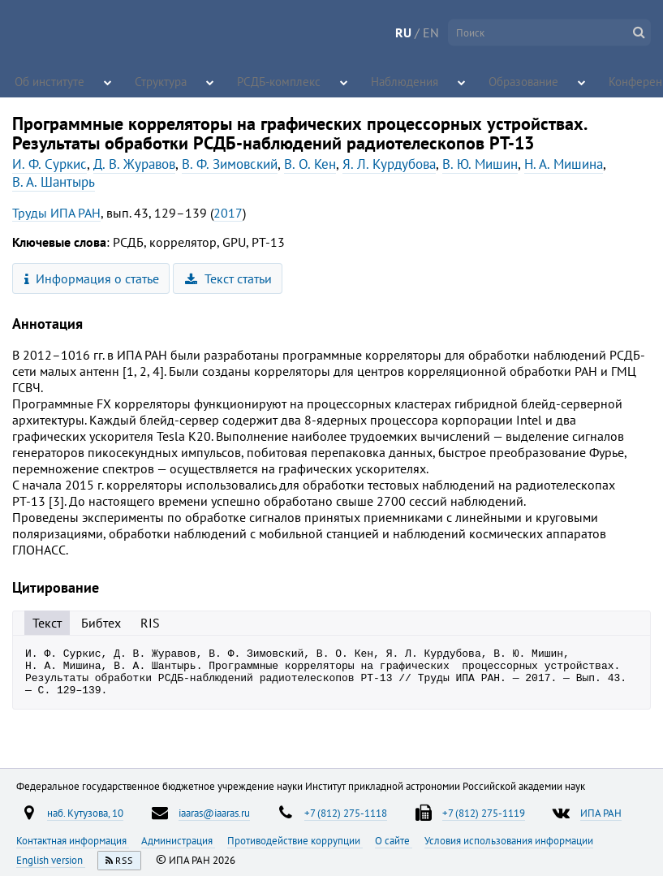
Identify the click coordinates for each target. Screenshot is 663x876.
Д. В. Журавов (134, 164)
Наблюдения (379, 81)
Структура (155, 81)
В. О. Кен (310, 164)
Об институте (45, 81)
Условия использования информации (508, 840)
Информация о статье (92, 278)
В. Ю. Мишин (480, 164)
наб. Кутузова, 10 (85, 812)
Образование (488, 81)
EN (431, 32)
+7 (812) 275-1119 (483, 812)
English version (50, 859)
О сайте (393, 840)
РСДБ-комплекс (267, 81)
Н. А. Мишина (563, 164)
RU (403, 32)
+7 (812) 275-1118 (345, 812)
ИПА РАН (601, 812)
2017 (228, 213)
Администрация (178, 840)
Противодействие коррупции (295, 840)
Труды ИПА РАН (56, 213)
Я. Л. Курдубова (389, 164)
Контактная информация (72, 840)
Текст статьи (228, 278)
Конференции (610, 81)
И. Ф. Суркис (49, 164)
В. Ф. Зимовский (230, 164)
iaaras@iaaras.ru (214, 812)
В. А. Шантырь (53, 182)
